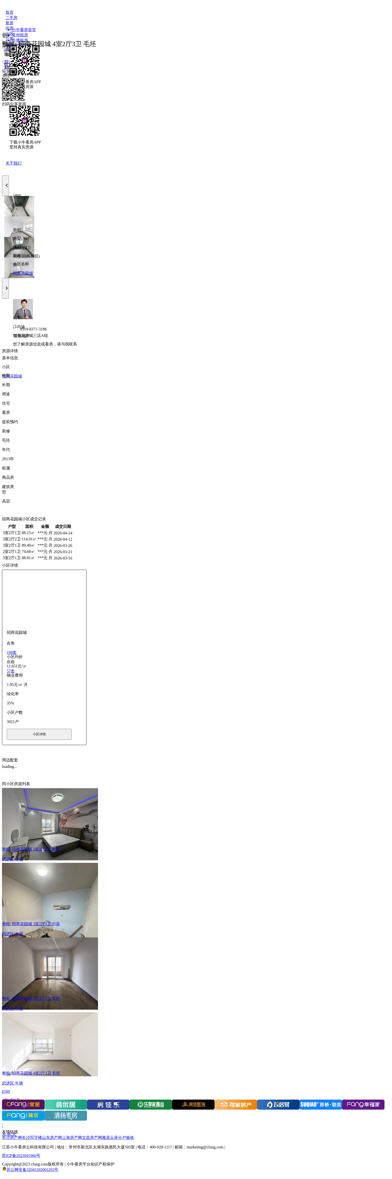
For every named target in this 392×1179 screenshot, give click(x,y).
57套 (11, 671)
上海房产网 (72, 1137)
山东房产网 (52, 1137)
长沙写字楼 (32, 1137)
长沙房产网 (12, 1137)
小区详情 (39, 734)
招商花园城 (23, 273)
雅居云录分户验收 (118, 1137)
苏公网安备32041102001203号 (32, 1169)
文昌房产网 (92, 1137)
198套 (12, 652)
